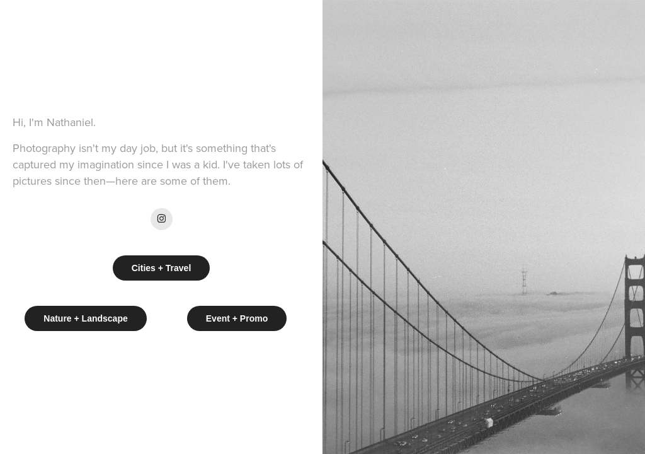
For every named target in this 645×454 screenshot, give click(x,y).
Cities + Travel (161, 268)
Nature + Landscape (85, 318)
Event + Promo (237, 318)
